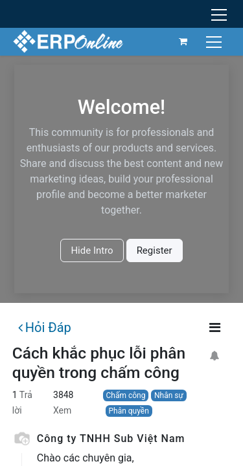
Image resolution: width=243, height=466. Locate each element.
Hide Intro (92, 250)
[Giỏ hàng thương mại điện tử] (183, 41)
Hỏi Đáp (44, 327)
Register (154, 250)
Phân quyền (128, 411)
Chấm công (125, 395)
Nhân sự (168, 395)
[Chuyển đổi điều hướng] (215, 41)
